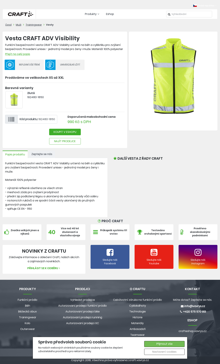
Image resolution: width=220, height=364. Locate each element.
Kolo (27, 323)
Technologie (137, 311)
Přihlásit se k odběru (44, 268)
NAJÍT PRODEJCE (65, 141)
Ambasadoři (138, 329)
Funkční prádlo (27, 300)
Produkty (92, 14)
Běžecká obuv (27, 311)
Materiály (137, 323)
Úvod (8, 24)
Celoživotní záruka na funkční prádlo (137, 300)
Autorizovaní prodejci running (82, 317)
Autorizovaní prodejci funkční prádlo (82, 306)
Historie (137, 317)
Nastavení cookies (164, 352)
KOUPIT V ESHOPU (65, 132)
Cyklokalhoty (137, 306)
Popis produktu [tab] (15, 154)
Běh (27, 306)
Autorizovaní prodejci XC (82, 323)
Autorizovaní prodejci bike (82, 311)
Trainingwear (34, 24)
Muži (18, 24)
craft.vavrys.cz (139, 360)
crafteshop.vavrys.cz (193, 331)
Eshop (110, 14)
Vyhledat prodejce (82, 300)
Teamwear (137, 335)
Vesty (50, 24)
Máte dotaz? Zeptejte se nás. (192, 300)
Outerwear (27, 329)
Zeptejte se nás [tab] (41, 154)
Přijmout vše (164, 344)
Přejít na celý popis (17, 54)
